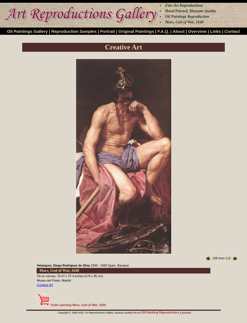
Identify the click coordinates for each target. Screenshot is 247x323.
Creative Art (45, 285)
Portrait (107, 31)
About (179, 31)
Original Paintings (136, 31)
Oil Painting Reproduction (160, 312)
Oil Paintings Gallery (27, 31)
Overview (197, 31)
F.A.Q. (163, 31)
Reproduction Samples (74, 31)
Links (215, 31)
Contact (232, 31)
